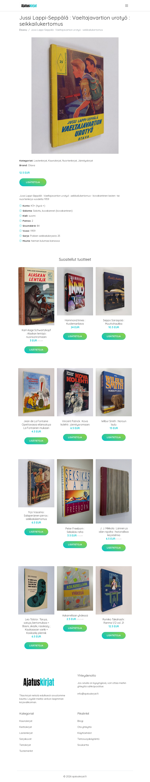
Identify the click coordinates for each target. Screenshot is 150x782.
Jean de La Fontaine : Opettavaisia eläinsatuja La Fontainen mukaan (36, 425)
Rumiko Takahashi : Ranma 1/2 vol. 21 (114, 621)
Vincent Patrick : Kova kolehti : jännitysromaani (75, 423)
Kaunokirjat (54, 160)
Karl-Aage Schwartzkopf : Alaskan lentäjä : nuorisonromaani (36, 334)
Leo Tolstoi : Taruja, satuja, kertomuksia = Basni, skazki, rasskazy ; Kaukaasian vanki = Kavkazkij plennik (36, 626)
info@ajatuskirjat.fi (88, 693)
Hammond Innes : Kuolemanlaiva (75, 322)
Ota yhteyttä (84, 726)
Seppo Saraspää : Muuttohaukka (113, 322)
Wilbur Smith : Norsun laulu (113, 423)
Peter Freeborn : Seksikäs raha (75, 530)
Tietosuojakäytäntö (88, 738)
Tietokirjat (25, 744)
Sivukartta (83, 744)
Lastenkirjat (40, 160)
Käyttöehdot (84, 732)
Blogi (80, 721)
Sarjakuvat (25, 738)
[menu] (127, 5)
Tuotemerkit (26, 750)
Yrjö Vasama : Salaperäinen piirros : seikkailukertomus (36, 516)
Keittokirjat (25, 726)
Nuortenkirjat (69, 160)
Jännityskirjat (85, 160)
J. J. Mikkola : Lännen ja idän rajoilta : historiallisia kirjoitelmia (114, 532)
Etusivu (23, 29)
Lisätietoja (33, 182)
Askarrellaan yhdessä (75, 615)
